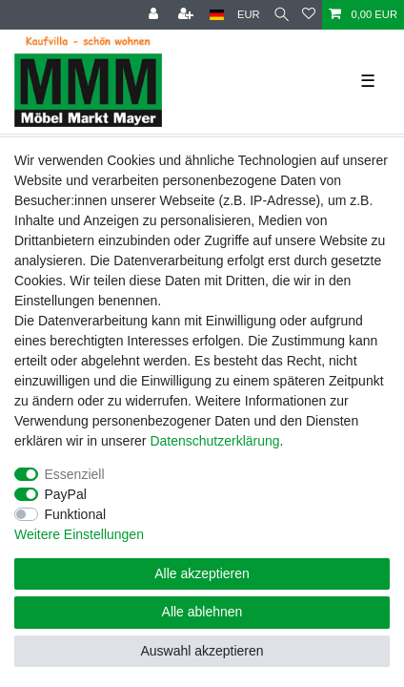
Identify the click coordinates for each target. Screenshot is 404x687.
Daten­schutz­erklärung (214, 440)
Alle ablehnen (202, 611)
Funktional (76, 514)
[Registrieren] (188, 15)
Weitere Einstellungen (79, 534)
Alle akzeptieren (202, 573)
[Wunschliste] (308, 15)
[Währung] (249, 15)
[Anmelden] (155, 15)
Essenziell (75, 474)
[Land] (217, 15)
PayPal (66, 494)
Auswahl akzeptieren (201, 650)
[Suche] (281, 15)
